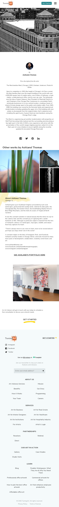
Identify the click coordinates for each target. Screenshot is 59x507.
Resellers (16, 436)
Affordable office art (16, 492)
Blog (17, 468)
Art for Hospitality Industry (41, 419)
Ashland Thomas (29, 75)
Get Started (46, 3)
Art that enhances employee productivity (40, 486)
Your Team (17, 398)
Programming (40, 393)
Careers (40, 398)
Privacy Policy (22, 504)
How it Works (17, 393)
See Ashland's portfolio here (29, 255)
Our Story (40, 389)
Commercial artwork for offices (40, 479)
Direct (17, 441)
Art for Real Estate (40, 410)
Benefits (17, 389)
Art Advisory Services (17, 384)
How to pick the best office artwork (17, 486)
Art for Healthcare (40, 415)
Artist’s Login (41, 424)
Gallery (17, 452)
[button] (55, 3)
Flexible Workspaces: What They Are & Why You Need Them (40, 470)
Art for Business (17, 410)
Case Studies (40, 452)
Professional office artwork (17, 478)
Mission (40, 384)
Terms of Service (35, 504)
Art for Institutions (17, 419)
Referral (41, 436)
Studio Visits (17, 457)
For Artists (17, 424)
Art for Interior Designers (17, 415)
